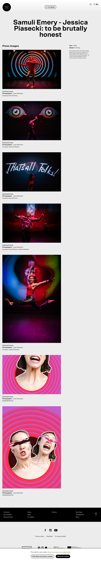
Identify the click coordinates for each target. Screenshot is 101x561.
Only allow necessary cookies (42, 556)
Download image (7, 91)
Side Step (79, 512)
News (29, 512)
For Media (50, 7)
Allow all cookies (63, 556)
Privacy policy (39, 536)
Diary (29, 514)
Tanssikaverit (80, 514)
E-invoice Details (60, 536)
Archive (54, 512)
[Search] (90, 4)
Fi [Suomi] (94, 4)
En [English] (97, 4)
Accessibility (8, 514)
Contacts (7, 512)
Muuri (77, 517)
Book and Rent (8, 517)
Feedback (49, 536)
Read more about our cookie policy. (59, 552)
